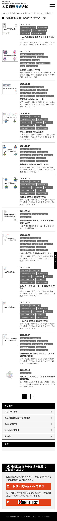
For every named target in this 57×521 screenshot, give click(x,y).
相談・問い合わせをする (28, 486)
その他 (8, 436)
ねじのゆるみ (11, 411)
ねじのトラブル (12, 430)
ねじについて (11, 423)
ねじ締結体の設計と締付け (17, 417)
